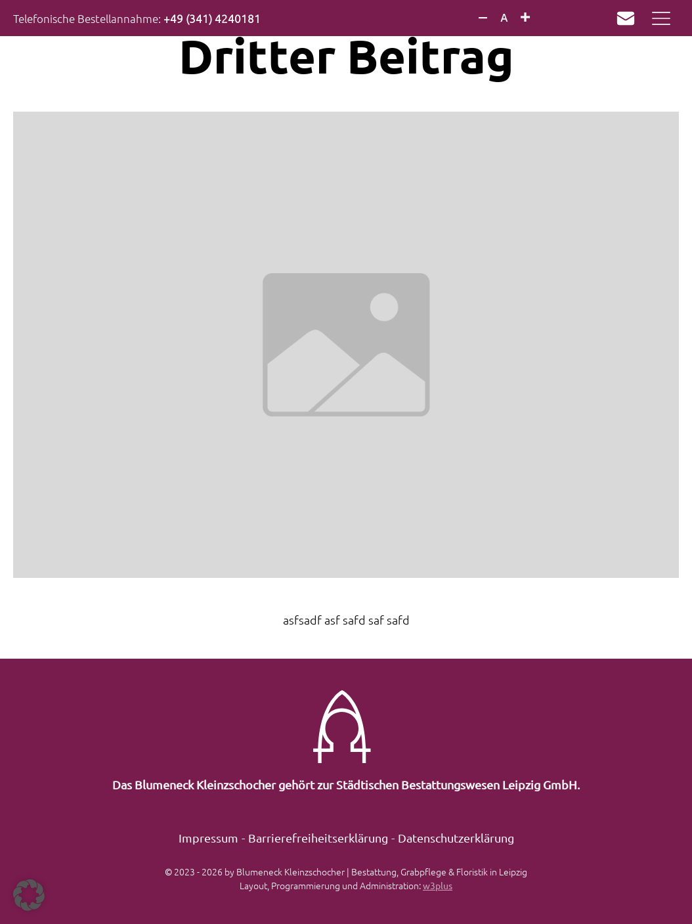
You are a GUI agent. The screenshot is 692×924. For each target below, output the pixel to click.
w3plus (437, 885)
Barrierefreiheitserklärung (318, 838)
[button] (29, 895)
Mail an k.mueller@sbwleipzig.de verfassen (622, 18)
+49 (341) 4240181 (212, 18)
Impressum (208, 838)
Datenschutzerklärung (456, 838)
